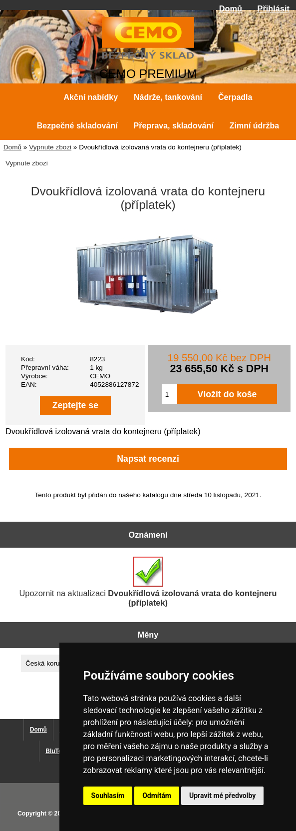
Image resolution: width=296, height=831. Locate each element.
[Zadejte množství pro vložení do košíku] (169, 394)
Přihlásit (274, 8)
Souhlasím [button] (108, 796)
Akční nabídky (91, 97)
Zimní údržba (255, 125)
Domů (230, 8)
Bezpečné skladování (77, 125)
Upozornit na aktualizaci (148, 582)
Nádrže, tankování (168, 97)
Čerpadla (235, 97)
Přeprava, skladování (174, 125)
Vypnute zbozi (50, 147)
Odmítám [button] (156, 796)
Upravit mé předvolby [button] (222, 796)
